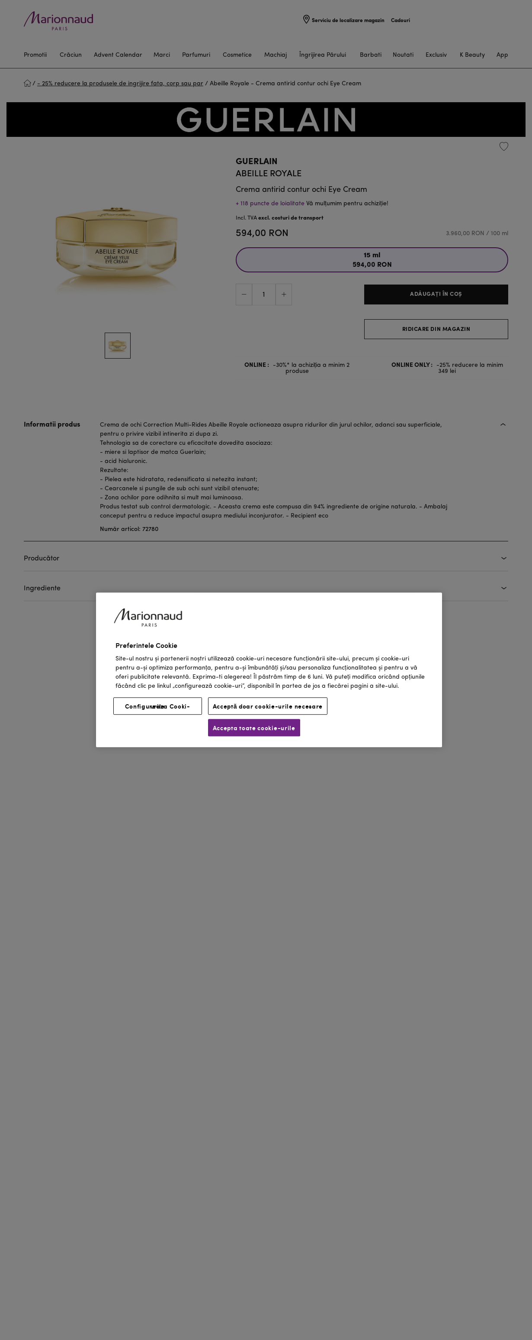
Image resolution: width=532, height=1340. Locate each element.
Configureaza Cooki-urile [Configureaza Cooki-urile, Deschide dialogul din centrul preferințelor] (157, 706)
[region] (269, 669)
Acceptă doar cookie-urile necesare (268, 706)
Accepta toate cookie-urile (254, 728)
